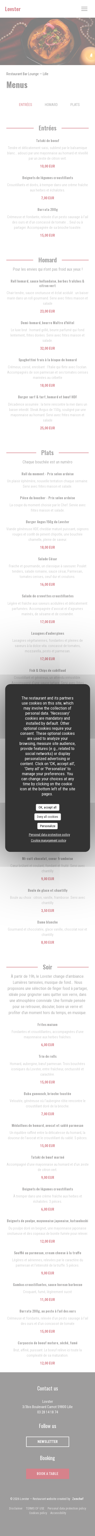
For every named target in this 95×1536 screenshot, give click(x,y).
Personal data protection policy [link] (49, 834)
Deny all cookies (47, 817)
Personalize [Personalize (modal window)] (47, 826)
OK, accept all (47, 807)
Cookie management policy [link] (48, 840)
